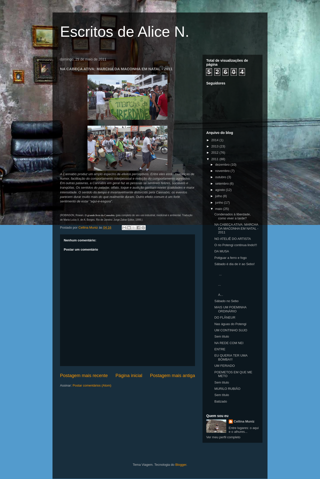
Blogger (180, 465)
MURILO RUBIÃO (227, 389)
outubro (221, 177)
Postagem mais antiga (172, 375)
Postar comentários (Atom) (92, 385)
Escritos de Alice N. (124, 31)
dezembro (222, 164)
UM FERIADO (224, 366)
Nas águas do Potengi (230, 324)
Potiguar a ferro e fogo (230, 258)
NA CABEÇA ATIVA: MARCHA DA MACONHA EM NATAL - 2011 (236, 228)
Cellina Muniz (244, 421)
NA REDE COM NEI (228, 343)
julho (219, 196)
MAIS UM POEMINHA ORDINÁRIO (230, 309)
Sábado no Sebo (226, 301)
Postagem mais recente (84, 375)
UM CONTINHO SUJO (230, 330)
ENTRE (219, 349)
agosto (220, 190)
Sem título (221, 336)
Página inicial (129, 375)
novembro (222, 171)
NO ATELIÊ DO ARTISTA (232, 239)
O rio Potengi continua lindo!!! (235, 245)
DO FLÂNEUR (224, 317)
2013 (215, 146)
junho (219, 202)
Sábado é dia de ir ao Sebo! (234, 264)
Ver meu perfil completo (223, 437)
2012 (215, 152)
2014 (215, 140)
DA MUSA (221, 251)
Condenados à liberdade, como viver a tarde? (232, 216)
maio (219, 209)
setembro (222, 183)
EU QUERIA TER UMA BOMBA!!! (230, 357)
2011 (215, 159)
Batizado (220, 401)
